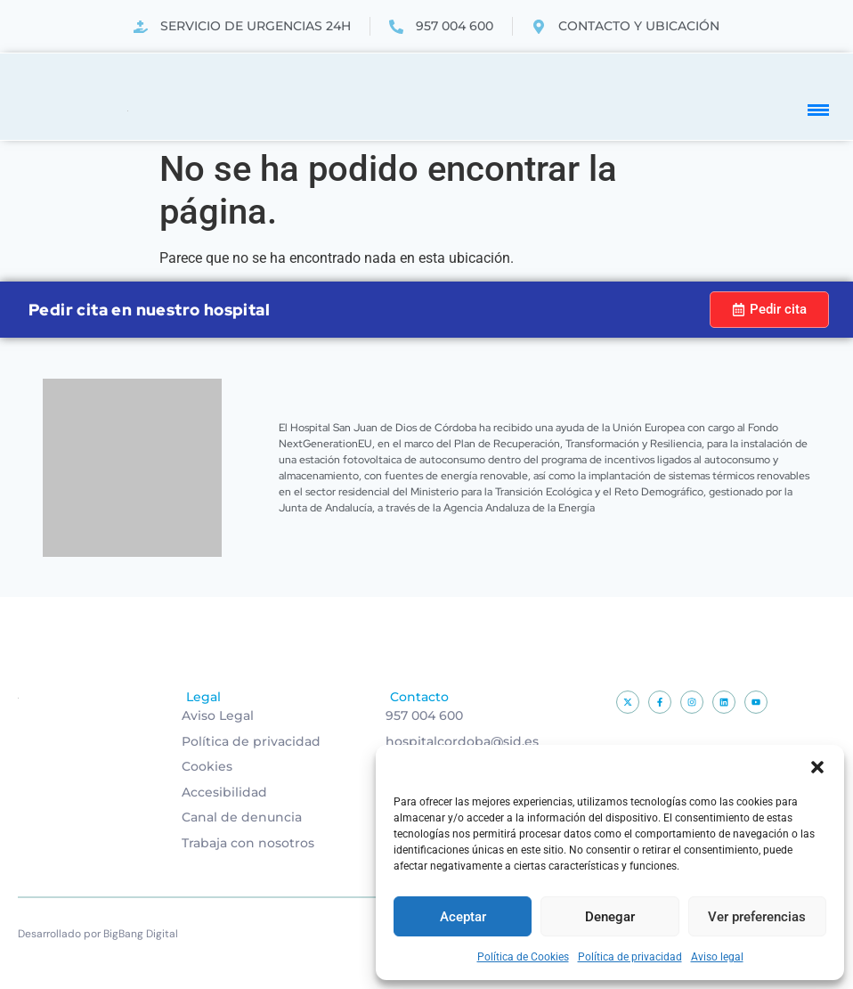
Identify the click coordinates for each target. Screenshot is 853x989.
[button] (817, 767)
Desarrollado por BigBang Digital (98, 934)
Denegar (610, 917)
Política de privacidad (630, 957)
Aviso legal (717, 957)
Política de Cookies (523, 957)
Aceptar (463, 917)
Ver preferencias (757, 917)
